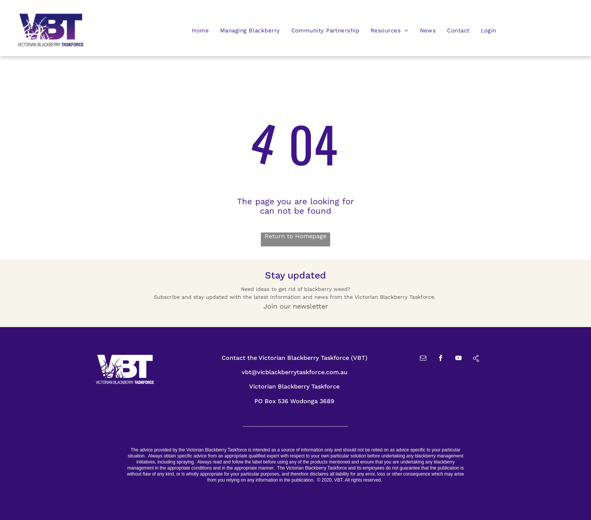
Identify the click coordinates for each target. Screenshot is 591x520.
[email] (423, 359)
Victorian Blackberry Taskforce (294, 386)
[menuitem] (200, 30)
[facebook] (441, 359)
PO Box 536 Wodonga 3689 (294, 401)
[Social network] (476, 359)
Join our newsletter (295, 306)
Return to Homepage (295, 236)
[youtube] (458, 359)
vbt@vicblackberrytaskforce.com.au (295, 372)
